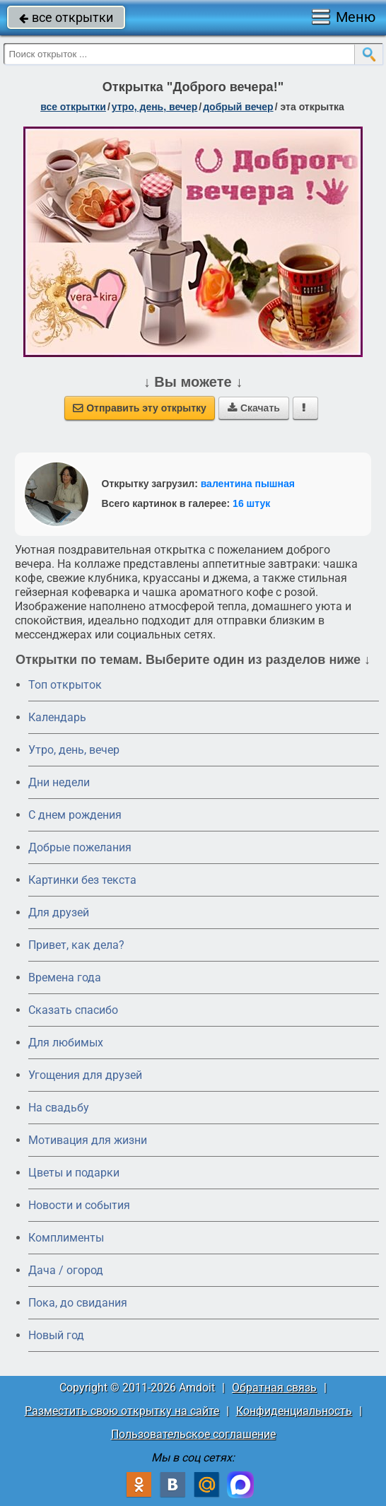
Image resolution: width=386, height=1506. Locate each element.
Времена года (64, 977)
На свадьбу (58, 1107)
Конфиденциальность (294, 1411)
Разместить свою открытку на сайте (122, 1411)
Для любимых (65, 1042)
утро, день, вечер (155, 106)
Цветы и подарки (73, 1172)
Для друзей (58, 912)
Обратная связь (274, 1387)
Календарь (57, 717)
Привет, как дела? (76, 945)
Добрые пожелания (79, 847)
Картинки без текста (82, 880)
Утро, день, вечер (73, 750)
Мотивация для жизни (87, 1140)
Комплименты (66, 1237)
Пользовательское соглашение (193, 1434)
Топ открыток (65, 684)
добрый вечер (238, 106)
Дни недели (59, 782)
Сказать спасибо (73, 1010)
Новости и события (79, 1205)
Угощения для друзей (85, 1075)
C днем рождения (75, 815)
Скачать (254, 408)
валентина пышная (248, 483)
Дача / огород (65, 1270)
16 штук (251, 503)
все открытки (66, 17)
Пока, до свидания (77, 1302)
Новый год (56, 1335)
